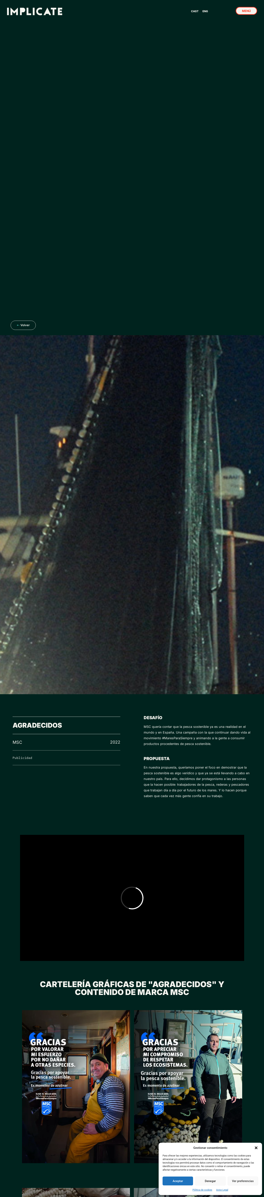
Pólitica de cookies (202, 1190)
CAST (195, 11)
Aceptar (178, 1181)
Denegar (210, 1181)
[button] (256, 1148)
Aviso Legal (222, 1190)
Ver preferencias (243, 1181)
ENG (205, 11)
